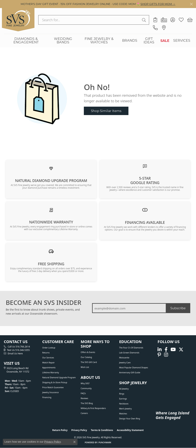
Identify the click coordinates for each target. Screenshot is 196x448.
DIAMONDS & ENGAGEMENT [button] (26, 40)
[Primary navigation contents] (98, 40)
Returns (46, 352)
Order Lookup (48, 347)
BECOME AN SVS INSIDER (43, 302)
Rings (121, 393)
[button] (172, 20)
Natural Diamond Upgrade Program (59, 377)
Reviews (84, 398)
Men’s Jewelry (125, 408)
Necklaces (123, 403)
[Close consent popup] (74, 442)
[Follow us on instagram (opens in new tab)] (166, 354)
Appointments (49, 367)
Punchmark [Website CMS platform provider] (105, 442)
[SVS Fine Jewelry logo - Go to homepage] (18, 19)
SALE (164, 40)
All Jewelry (124, 388)
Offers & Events (88, 352)
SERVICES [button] (181, 40)
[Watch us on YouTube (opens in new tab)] (173, 349)
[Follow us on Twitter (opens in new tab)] (181, 349)
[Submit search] (144, 19)
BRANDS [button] (129, 40)
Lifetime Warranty (50, 372)
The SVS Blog (87, 403)
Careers (84, 413)
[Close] (191, 4)
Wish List (85, 367)
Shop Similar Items (106, 111)
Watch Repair (48, 362)
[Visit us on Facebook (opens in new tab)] (166, 349)
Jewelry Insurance (50, 392)
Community (86, 388)
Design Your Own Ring (129, 418)
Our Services (48, 357)
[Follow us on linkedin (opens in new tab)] (160, 349)
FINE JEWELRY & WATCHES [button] (99, 40)
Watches (123, 413)
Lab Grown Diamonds (129, 352)
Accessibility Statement (130, 430)
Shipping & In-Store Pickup (54, 382)
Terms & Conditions (102, 430)
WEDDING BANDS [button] (63, 40)
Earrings (123, 398)
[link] (155, 20)
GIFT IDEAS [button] (149, 40)
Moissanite (124, 357)
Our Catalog (86, 357)
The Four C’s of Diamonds (131, 347)
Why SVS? (85, 383)
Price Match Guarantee (53, 387)
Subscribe (178, 308)
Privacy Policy (79, 430)
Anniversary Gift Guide (129, 372)
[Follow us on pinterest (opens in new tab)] (159, 354)
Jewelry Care (125, 362)
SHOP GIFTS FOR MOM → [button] (157, 4)
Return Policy (60, 430)
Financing (46, 397)
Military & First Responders (93, 408)
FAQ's (83, 393)
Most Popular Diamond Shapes (133, 367)
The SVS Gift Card (89, 362)
